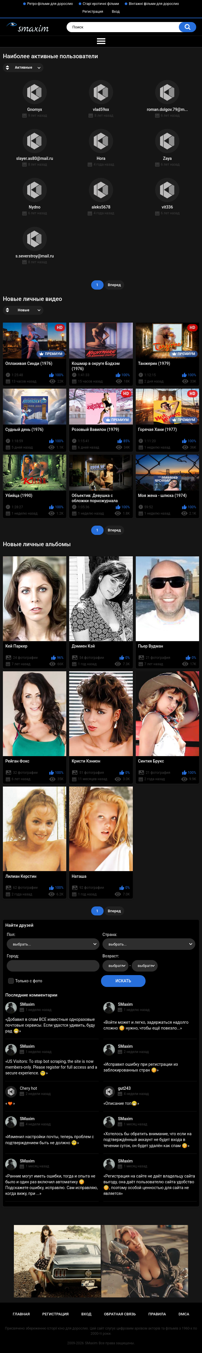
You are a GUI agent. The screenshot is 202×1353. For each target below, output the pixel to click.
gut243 (124, 1088)
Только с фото (28, 981)
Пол (10, 934)
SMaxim (27, 1004)
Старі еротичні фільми (101, 4)
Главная (21, 1314)
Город (12, 956)
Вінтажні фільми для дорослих (154, 4)
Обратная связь (120, 1314)
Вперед (114, 285)
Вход (116, 12)
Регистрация (92, 12)
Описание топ (121, 1103)
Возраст (110, 956)
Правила (157, 1314)
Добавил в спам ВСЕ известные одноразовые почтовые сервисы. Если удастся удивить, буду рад (50, 1025)
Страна (109, 934)
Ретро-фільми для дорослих (50, 4)
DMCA (184, 1314)
